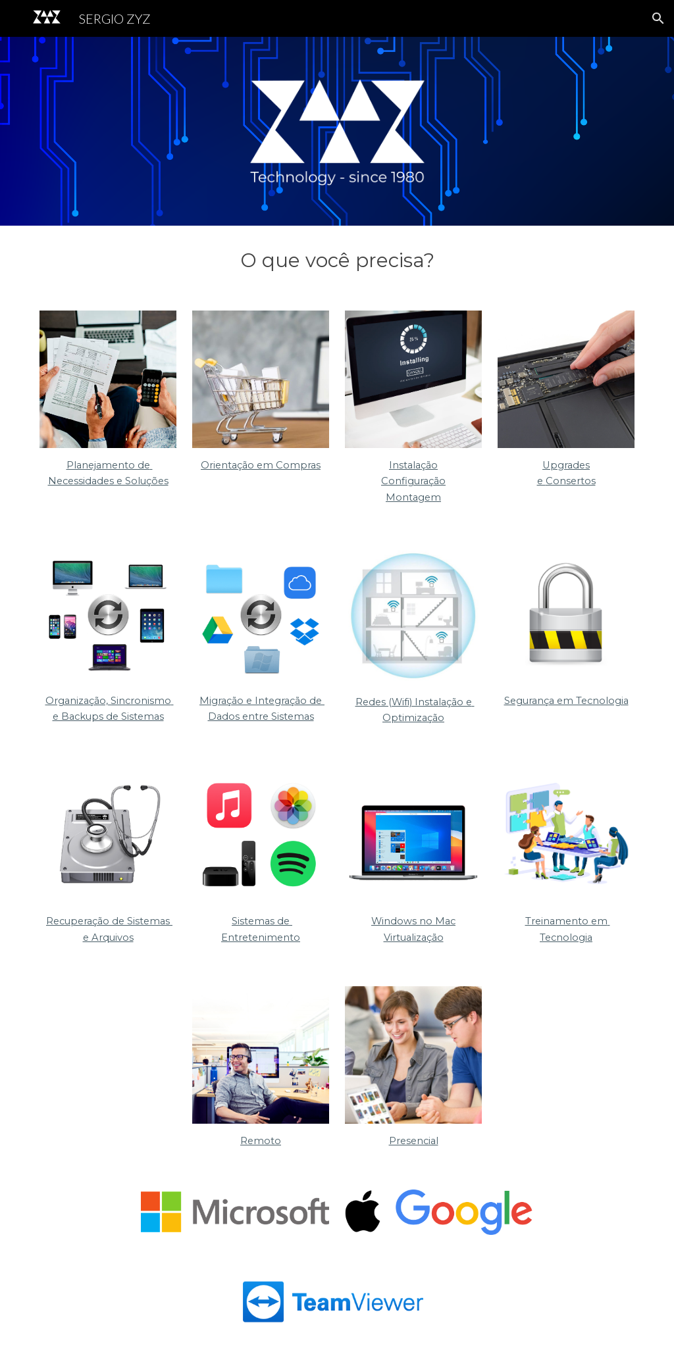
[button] (658, 18)
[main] (337, 260)
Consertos (571, 481)
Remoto (260, 1141)
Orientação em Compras (261, 465)
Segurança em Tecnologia (566, 701)
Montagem (413, 497)
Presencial (413, 1141)
